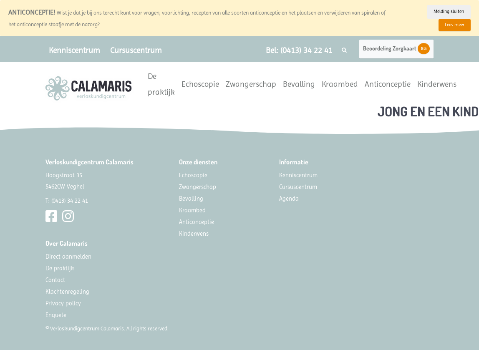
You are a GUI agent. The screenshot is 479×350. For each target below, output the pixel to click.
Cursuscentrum (136, 50)
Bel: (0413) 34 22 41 (299, 50)
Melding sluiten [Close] (449, 11)
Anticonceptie (388, 84)
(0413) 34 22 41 (69, 200)
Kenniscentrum (74, 50)
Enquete (55, 315)
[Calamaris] (88, 88)
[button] (344, 50)
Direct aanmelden (68, 256)
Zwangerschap (251, 84)
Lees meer (454, 25)
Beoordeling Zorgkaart (396, 48)
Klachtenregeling (67, 291)
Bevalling (299, 84)
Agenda (289, 198)
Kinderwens (436, 84)
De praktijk (161, 84)
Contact (55, 280)
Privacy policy (63, 303)
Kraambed (340, 84)
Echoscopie (200, 84)
